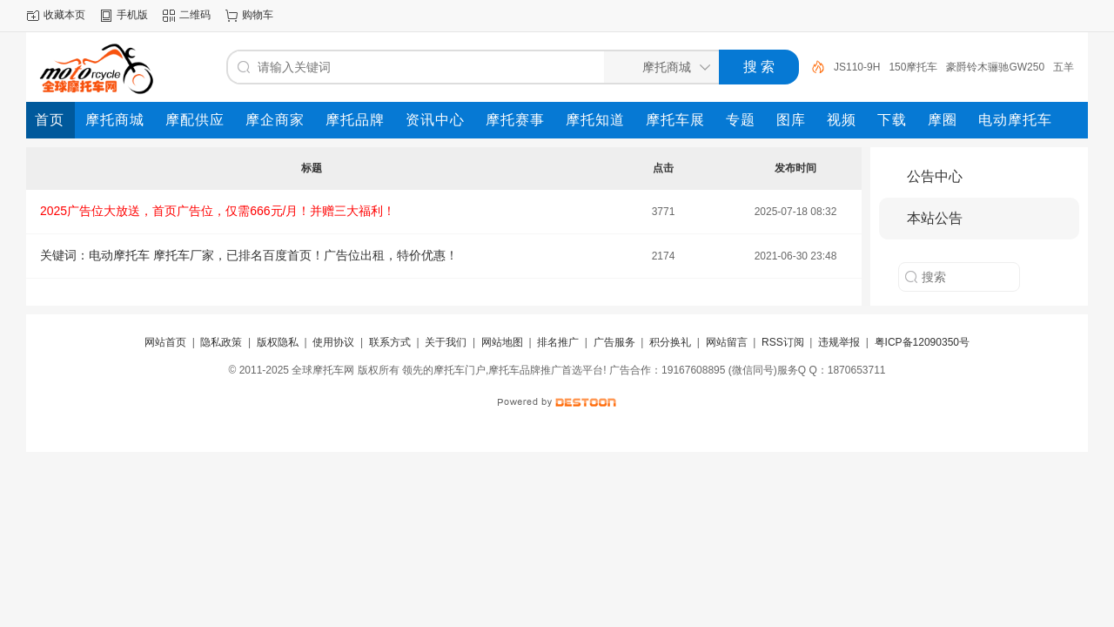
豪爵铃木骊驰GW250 (995, 67)
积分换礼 (670, 342)
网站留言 (727, 342)
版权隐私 (278, 342)
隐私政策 (221, 342)
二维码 (195, 15)
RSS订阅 (783, 342)
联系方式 (390, 342)
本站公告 (935, 218)
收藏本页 (64, 15)
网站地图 (502, 342)
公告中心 (935, 176)
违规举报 (839, 342)
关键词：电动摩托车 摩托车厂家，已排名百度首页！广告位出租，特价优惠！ (249, 255)
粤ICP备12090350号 (922, 342)
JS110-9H (857, 67)
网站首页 (165, 342)
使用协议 (333, 342)
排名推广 (558, 342)
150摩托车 (913, 67)
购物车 (257, 15)
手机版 (132, 15)
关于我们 (445, 342)
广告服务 (614, 342)
